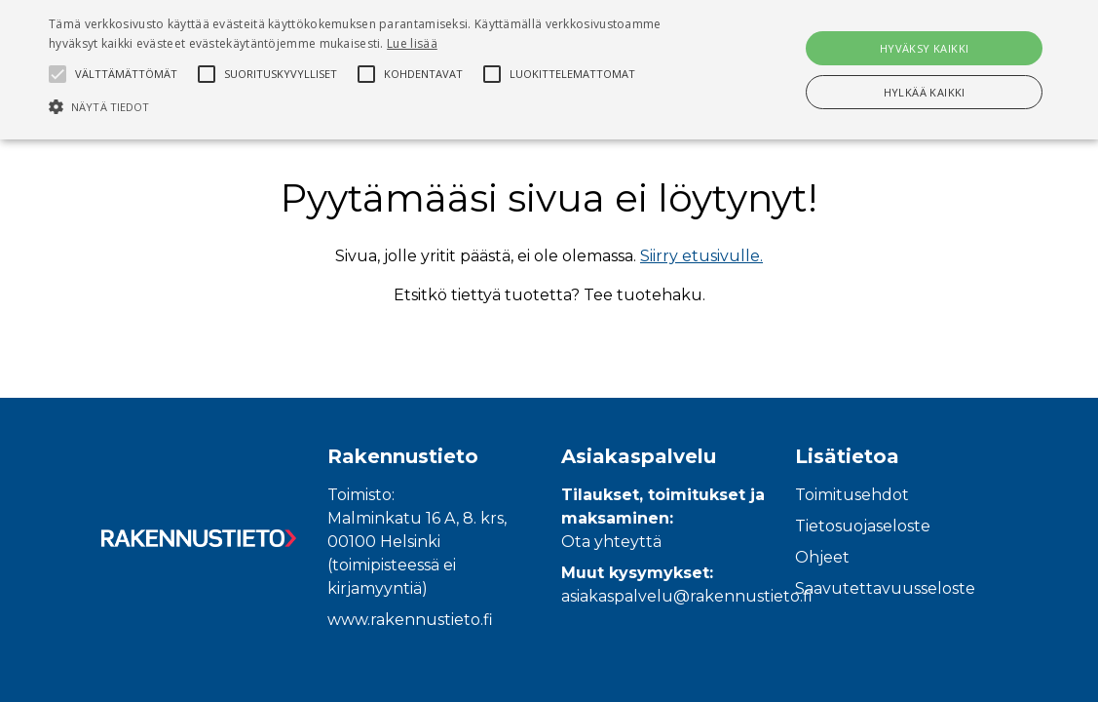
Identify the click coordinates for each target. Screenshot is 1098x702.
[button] (374, 106)
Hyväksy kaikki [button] (924, 48)
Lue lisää (412, 43)
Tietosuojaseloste (862, 526)
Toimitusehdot (852, 495)
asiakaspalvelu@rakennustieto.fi (687, 596)
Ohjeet (822, 557)
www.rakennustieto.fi (410, 619)
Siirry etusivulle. (701, 256)
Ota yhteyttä (611, 541)
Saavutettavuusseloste (885, 588)
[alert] (549, 69)
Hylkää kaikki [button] (924, 92)
